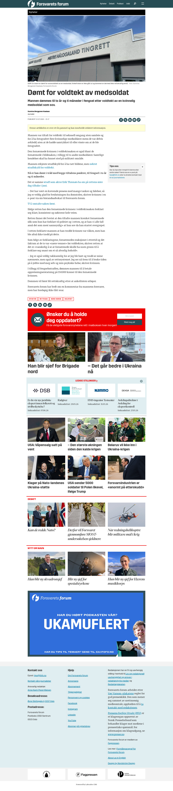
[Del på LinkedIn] (130, 123)
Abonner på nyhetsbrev (79, 730)
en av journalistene (117, 181)
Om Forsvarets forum (78, 679)
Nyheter (103, 5)
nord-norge (56, 302)
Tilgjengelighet (75, 695)
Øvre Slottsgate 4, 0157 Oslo (41, 705)
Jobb (128, 5)
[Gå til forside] (48, 5)
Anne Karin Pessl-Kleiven (39, 693)
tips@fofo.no (115, 178)
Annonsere (73, 684)
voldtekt (68, 302)
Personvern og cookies (79, 701)
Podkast (120, 5)
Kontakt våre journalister (39, 684)
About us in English (117, 761)
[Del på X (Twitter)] (125, 123)
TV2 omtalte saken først (41, 207)
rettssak (44, 302)
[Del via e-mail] (134, 123)
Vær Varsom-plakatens (121, 696)
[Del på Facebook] (121, 123)
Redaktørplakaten (116, 688)
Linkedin (72, 718)
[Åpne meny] (143, 5)
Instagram (73, 712)
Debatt (112, 5)
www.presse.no (116, 737)
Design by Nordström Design (121, 767)
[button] (141, 384)
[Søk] (135, 5)
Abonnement (74, 690)
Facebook (72, 707)
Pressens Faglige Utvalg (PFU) (124, 716)
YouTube (72, 724)
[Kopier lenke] (139, 123)
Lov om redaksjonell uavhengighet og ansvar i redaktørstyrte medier (126, 680)
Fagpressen (113, 747)
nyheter (32, 302)
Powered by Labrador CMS (86, 788)
